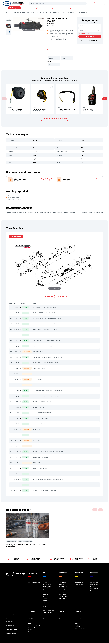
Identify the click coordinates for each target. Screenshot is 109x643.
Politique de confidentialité (23, 634)
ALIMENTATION (79, 603)
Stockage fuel (62, 577)
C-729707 (16, 412)
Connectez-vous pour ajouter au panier (54, 118)
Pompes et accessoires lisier (34, 616)
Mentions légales (10, 634)
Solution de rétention (79, 577)
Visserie (45, 590)
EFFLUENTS (31, 603)
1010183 (16, 401)
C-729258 (16, 335)
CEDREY (8, 608)
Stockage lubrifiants (79, 575)
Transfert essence (63, 588)
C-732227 (16, 479)
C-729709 (16, 424)
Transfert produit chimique (65, 584)
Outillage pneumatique (11, 534)
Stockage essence (63, 590)
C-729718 (16, 468)
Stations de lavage (94, 577)
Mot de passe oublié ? (83, 33)
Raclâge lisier (30, 610)
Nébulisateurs (93, 583)
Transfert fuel (62, 573)
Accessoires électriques (48, 584)
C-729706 (16, 407)
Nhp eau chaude (94, 575)
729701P (16, 374)
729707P (16, 440)
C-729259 (16, 346)
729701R (16, 379)
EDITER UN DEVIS (11, 612)
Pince (62, 55)
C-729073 (16, 318)
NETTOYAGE (94, 566)
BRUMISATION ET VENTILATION (48, 603)
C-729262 (16, 312)
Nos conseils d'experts (59, 8)
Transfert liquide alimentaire (81, 610)
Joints (44, 588)
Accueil (7, 12)
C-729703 (16, 396)
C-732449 (16, 490)
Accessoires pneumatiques (34, 575)
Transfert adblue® (63, 575)
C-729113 (16, 451)
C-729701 (16, 368)
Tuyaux (45, 575)
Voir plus (49, 50)
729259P (16, 351)
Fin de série (27, 8)
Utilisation (50, 55)
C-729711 (16, 435)
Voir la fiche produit (23, 112)
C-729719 (16, 485)
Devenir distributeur (42, 8)
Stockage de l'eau (47, 577)
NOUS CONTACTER (11, 620)
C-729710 (16, 429)
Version (49, 61)
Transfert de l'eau (47, 573)
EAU (44, 566)
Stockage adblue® (63, 582)
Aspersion (30, 620)
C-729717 (16, 462)
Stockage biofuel (62, 586)
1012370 (16, 340)
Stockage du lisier (32, 624)
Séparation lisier (31, 618)
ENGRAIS (61, 603)
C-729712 (16, 446)
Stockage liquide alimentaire (81, 612)
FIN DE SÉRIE (10, 616)
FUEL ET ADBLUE (64, 566)
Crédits (50, 634)
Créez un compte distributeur (90, 41)
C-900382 (16, 362)
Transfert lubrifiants (79, 573)
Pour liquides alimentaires (80, 619)
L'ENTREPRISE (10, 604)
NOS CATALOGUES (11, 624)
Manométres (46, 586)
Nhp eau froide (93, 573)
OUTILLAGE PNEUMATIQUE (32, 566)
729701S (16, 385)
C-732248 (16, 307)
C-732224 (16, 473)
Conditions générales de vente (38, 634)
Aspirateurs (92, 579)
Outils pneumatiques (32, 573)
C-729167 (16, 357)
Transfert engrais (63, 610)
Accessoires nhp (94, 581)
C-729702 (16, 390)
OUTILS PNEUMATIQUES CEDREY (18, 12)
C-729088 (16, 324)
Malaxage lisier (31, 612)
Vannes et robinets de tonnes (48, 597)
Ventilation (45, 612)
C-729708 (16, 418)
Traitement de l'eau (47, 582)
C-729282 (16, 329)
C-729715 (16, 457)
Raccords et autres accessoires (47, 580)
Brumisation (46, 610)
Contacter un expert (76, 8)
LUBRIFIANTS (79, 566)
